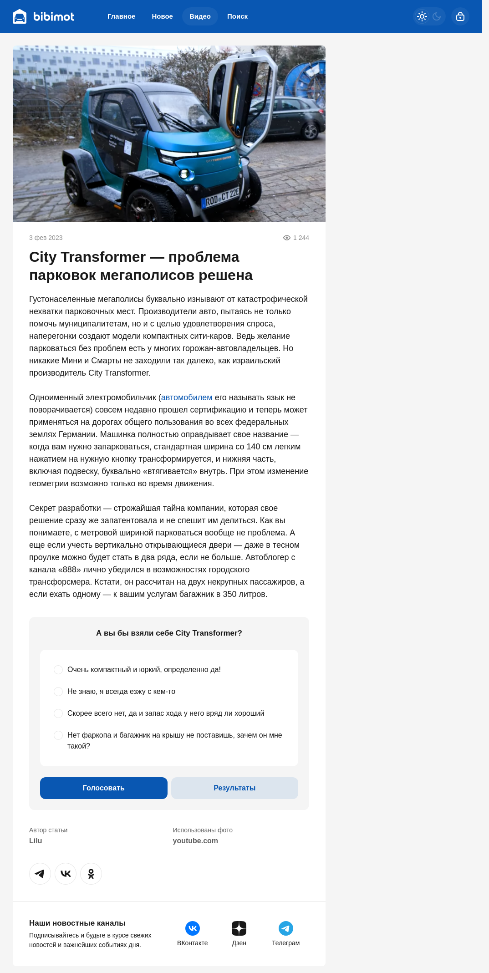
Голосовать (104, 788)
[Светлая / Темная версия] (429, 16)
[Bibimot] (44, 16)
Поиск (237, 16)
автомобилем (187, 397)
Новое (162, 16)
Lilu (35, 841)
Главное (121, 16)
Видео (200, 16)
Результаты (234, 788)
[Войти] (460, 16)
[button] (40, 874)
